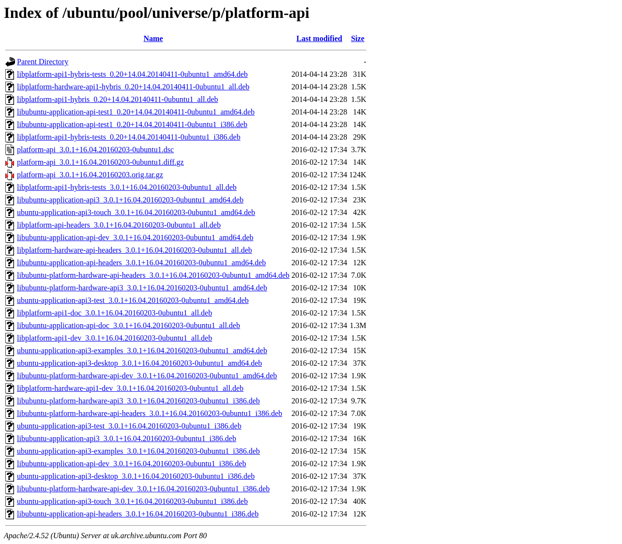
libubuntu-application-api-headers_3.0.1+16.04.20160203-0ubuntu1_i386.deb (137, 514)
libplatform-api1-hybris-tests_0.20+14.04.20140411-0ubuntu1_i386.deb (129, 137)
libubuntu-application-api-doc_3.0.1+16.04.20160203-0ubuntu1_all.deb (128, 325)
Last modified (319, 38)
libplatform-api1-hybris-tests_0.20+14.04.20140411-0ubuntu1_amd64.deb (132, 74)
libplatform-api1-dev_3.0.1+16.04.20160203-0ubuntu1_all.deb (114, 338)
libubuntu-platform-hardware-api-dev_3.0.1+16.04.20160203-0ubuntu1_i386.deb (143, 489)
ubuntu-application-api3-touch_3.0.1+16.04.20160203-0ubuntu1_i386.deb (132, 501)
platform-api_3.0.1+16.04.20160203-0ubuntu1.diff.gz (100, 162)
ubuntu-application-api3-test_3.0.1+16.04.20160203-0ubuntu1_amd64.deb (133, 300)
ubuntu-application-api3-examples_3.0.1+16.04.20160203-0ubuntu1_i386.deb (138, 451)
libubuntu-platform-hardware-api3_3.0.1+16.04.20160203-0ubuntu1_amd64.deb (142, 288)
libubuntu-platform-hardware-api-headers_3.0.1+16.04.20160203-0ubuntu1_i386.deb (149, 413)
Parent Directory (42, 61)
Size (357, 38)
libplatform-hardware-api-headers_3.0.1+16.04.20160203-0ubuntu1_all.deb (134, 250)
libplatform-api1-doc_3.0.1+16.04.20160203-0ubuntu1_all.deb (114, 313)
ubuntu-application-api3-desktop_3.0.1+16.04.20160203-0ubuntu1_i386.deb (136, 476)
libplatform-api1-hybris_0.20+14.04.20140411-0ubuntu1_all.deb (117, 99)
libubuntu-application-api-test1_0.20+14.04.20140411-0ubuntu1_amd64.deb (136, 112)
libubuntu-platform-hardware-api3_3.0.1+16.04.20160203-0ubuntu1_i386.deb (138, 401)
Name (153, 38)
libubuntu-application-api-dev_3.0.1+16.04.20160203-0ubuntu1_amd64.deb (135, 237)
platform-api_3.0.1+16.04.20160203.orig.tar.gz (90, 175)
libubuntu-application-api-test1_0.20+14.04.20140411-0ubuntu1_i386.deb (132, 124)
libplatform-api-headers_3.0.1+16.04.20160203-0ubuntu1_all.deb (119, 225)
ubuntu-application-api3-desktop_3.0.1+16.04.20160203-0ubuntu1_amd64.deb (139, 363)
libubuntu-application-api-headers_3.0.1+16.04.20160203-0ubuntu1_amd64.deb (141, 262)
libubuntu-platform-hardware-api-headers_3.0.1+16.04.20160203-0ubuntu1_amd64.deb (153, 275)
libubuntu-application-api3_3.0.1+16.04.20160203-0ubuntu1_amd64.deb (130, 200)
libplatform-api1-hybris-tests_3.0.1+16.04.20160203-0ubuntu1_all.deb (127, 187)
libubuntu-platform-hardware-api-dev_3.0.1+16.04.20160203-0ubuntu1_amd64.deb (147, 376)
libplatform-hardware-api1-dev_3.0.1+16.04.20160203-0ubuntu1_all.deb (130, 388)
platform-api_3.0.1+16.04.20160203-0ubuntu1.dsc (95, 149)
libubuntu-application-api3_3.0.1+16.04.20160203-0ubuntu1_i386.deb (126, 438)
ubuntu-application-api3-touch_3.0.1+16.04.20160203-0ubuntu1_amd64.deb (136, 212)
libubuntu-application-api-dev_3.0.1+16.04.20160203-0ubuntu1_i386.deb (131, 463)
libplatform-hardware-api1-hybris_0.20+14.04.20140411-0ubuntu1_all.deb (133, 87)
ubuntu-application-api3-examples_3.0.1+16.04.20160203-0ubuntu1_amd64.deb (142, 350)
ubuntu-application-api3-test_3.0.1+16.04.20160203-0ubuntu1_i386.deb (129, 426)
